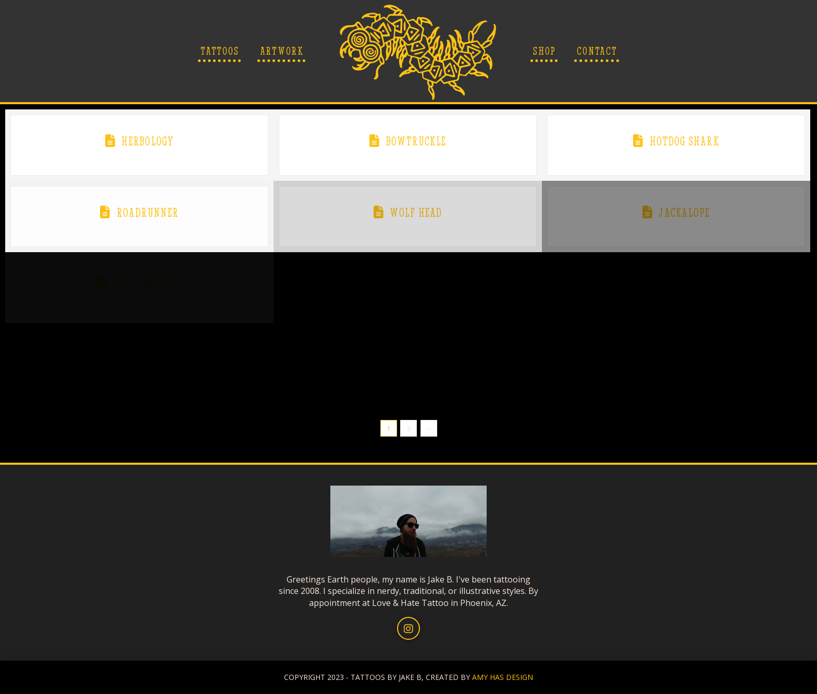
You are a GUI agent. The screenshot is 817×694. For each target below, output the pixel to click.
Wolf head (416, 212)
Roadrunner (148, 212)
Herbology (147, 141)
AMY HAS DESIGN (502, 677)
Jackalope (684, 212)
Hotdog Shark (684, 141)
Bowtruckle (416, 141)
